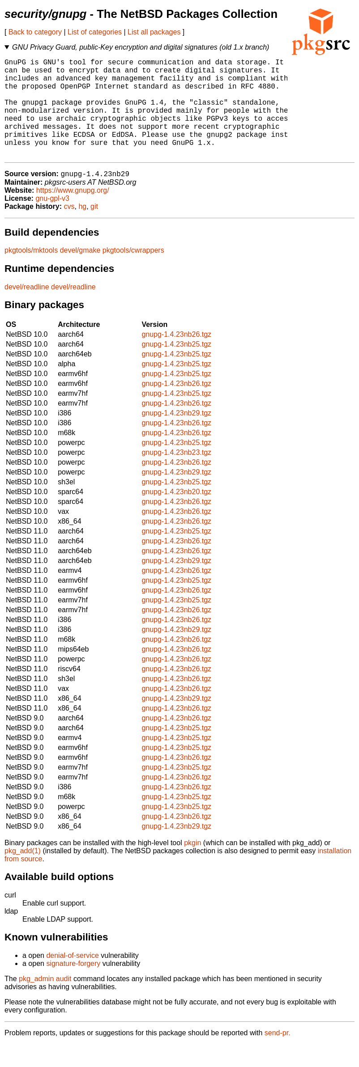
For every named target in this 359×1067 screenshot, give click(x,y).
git (94, 229)
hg (82, 229)
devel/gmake (80, 273)
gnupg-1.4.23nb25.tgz (176, 367)
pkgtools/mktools (31, 273)
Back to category (35, 32)
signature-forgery (73, 986)
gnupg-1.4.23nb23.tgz (176, 475)
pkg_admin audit (45, 1001)
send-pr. (278, 1055)
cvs (69, 229)
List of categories (95, 32)
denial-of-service (72, 978)
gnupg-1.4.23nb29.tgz (176, 436)
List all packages (154, 32)
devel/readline (26, 309)
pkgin (192, 865)
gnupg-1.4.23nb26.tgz (176, 357)
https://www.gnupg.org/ (72, 213)
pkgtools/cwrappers (133, 273)
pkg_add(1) (22, 873)
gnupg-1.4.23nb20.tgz (176, 514)
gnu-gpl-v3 (52, 221)
